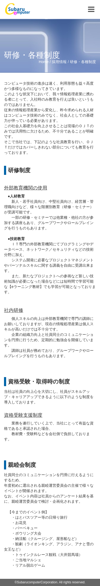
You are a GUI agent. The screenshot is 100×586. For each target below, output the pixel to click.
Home (44, 62)
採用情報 (59, 62)
